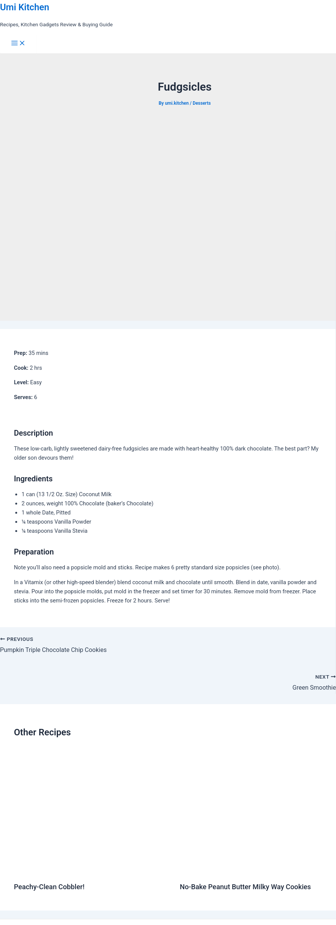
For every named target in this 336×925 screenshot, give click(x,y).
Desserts (202, 103)
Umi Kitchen (24, 7)
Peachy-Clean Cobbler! (49, 887)
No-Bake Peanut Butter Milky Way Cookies (245, 887)
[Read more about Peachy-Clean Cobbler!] (92, 869)
